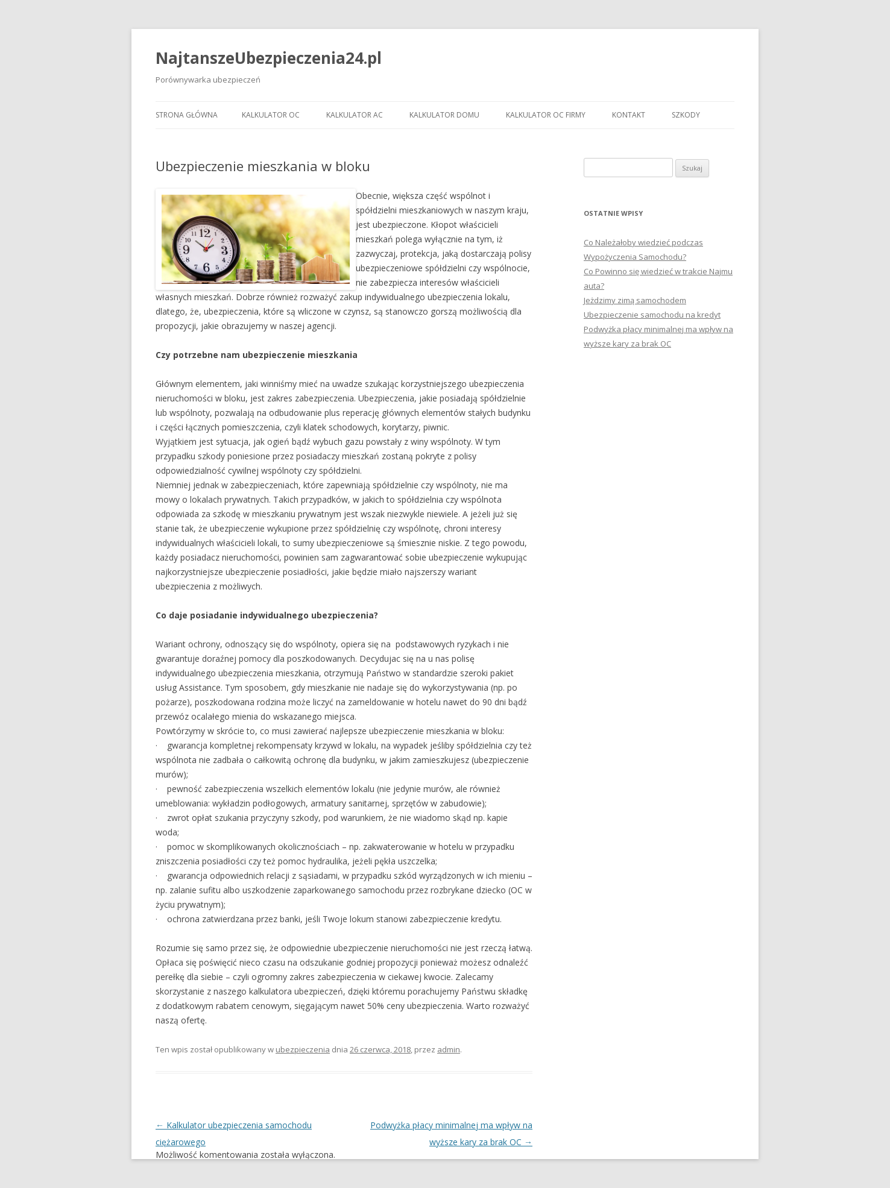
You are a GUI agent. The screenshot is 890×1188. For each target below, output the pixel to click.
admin (448, 1049)
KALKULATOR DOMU (444, 115)
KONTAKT (628, 115)
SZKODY (686, 115)
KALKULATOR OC (271, 115)
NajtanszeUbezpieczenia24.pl (269, 58)
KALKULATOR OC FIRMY (545, 115)
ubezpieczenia (303, 1049)
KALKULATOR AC (354, 115)
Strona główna (187, 115)
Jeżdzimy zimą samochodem (635, 300)
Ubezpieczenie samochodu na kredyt (652, 314)
